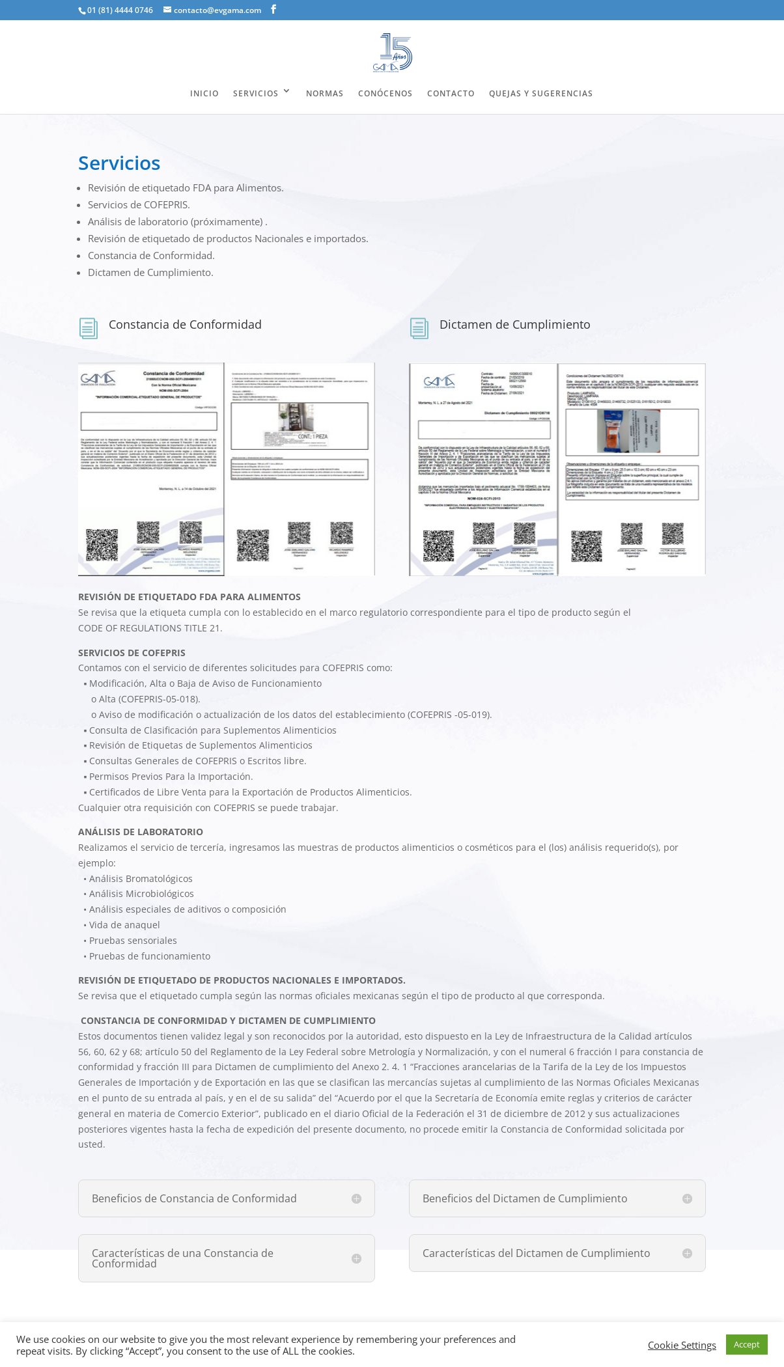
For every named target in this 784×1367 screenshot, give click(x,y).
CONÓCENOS (385, 93)
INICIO (204, 93)
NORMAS (325, 93)
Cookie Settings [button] (682, 1345)
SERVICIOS (256, 93)
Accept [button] (747, 1344)
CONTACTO (451, 93)
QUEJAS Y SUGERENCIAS (541, 93)
